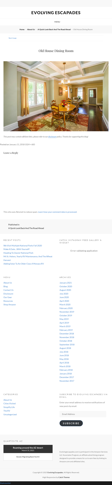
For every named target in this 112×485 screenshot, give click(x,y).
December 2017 (67, 377)
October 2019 (66, 315)
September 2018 (67, 344)
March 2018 (65, 366)
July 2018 (64, 352)
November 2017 (67, 381)
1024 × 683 (30, 144)
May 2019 (64, 319)
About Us (31, 29)
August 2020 (65, 290)
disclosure (52, 136)
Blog (5, 286)
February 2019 (66, 330)
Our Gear (7, 297)
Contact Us (8, 290)
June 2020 (64, 297)
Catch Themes (64, 477)
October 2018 (66, 341)
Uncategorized (10, 414)
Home (22, 29)
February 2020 (66, 308)
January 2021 (66, 282)
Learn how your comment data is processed (57, 212)
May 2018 (64, 359)
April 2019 (64, 322)
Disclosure (8, 293)
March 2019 (65, 326)
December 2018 (67, 333)
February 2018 (66, 370)
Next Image (13, 38)
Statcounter (5, 483)
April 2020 (64, 301)
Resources (8, 301)
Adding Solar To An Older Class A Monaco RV (23, 263)
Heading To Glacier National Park (18, 253)
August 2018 (65, 348)
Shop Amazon (9, 304)
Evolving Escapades (56, 12)
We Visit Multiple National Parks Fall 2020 (22, 245)
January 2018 (66, 373)
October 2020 (66, 286)
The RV (6, 410)
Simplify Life (9, 407)
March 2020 (65, 304)
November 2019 (67, 311)
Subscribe (71, 423)
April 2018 (64, 362)
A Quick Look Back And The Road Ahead (54, 29)
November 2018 (67, 337)
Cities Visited (9, 403)
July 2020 (64, 293)
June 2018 (64, 355)
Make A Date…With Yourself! (16, 249)
